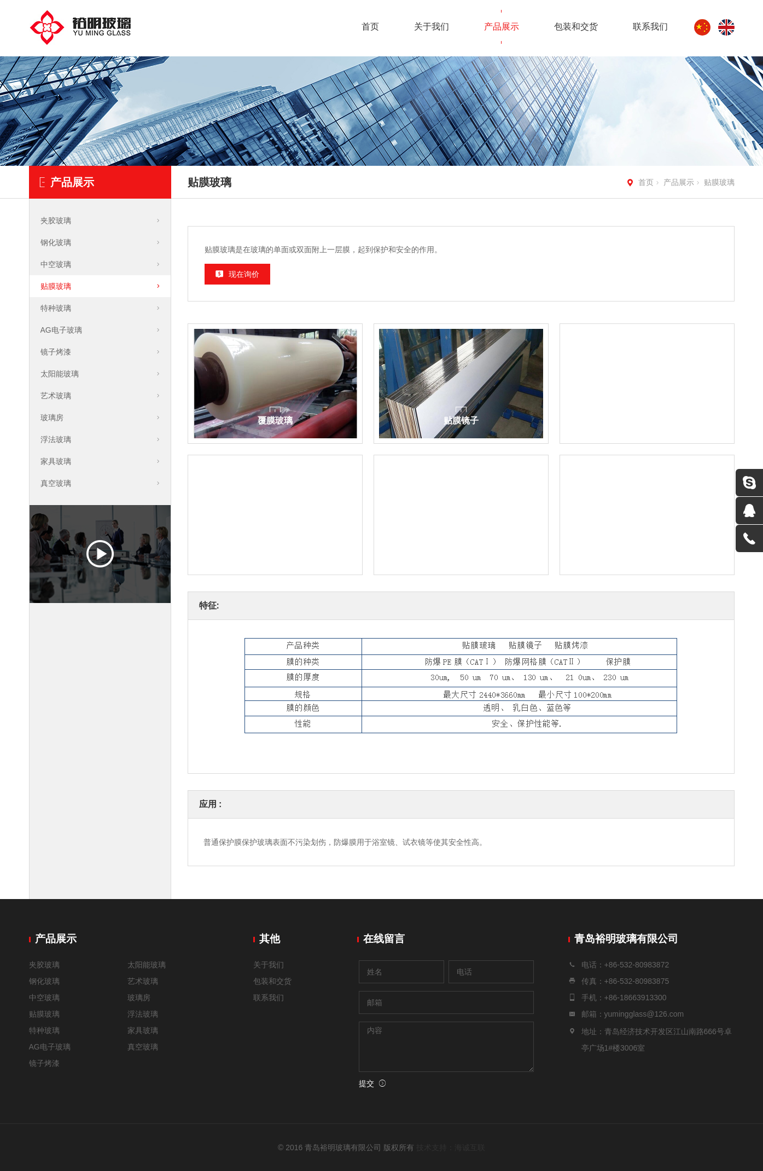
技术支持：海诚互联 (450, 1147)
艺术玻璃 (55, 395)
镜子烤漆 (55, 351)
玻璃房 (51, 417)
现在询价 (244, 274)
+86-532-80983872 (636, 964)
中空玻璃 (55, 264)
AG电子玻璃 (61, 330)
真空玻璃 (55, 483)
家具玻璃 (55, 461)
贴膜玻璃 (719, 182)
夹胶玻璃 (55, 220)
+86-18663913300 (635, 997)
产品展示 (501, 26)
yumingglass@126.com (644, 1014)
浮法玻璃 (55, 439)
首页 (370, 26)
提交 (366, 1083)
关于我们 (431, 26)
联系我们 (650, 26)
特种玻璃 (55, 308)
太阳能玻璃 (59, 373)
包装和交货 (576, 26)
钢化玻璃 (55, 242)
